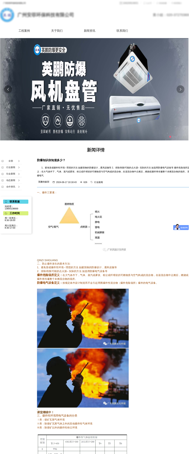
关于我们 (58, 30)
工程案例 (21, 30)
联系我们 (133, 30)
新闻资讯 (95, 30)
